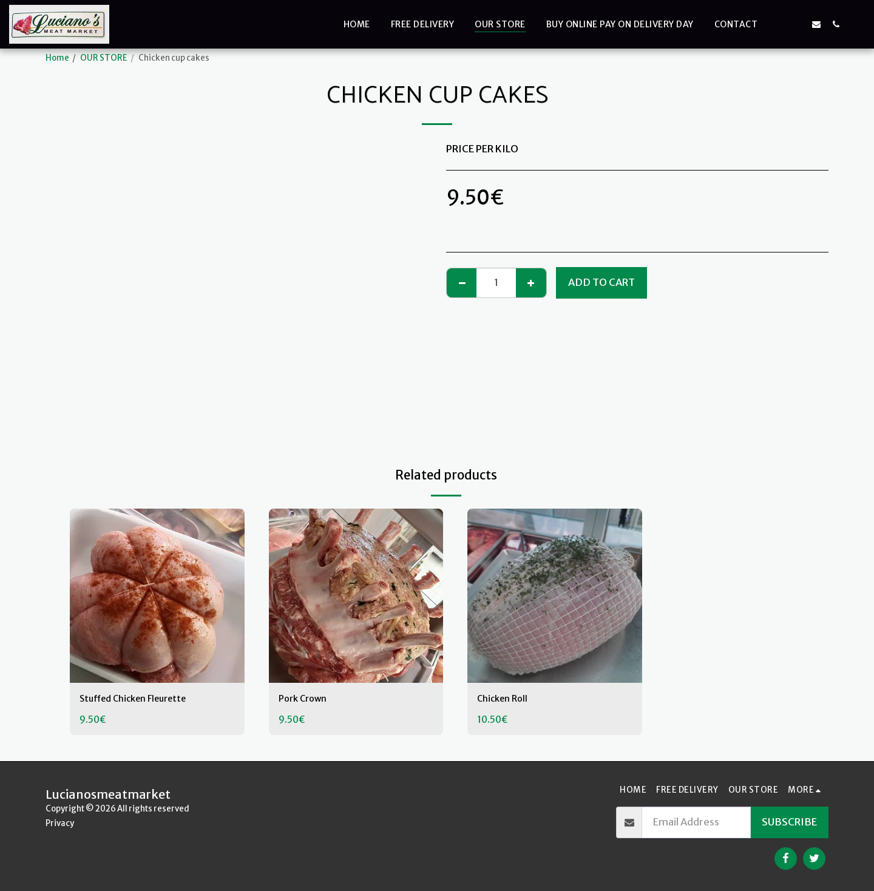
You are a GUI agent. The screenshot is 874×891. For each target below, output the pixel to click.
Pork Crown (306, 699)
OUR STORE (103, 58)
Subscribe (789, 822)
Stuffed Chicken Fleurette (141, 699)
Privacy (60, 823)
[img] (157, 596)
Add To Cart (601, 282)
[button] (777, 24)
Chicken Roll (505, 699)
